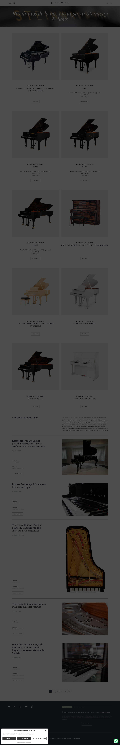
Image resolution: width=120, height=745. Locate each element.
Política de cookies (21, 742)
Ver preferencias (39, 738)
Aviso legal (28, 742)
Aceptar (9, 738)
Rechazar (24, 738)
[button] (46, 730)
